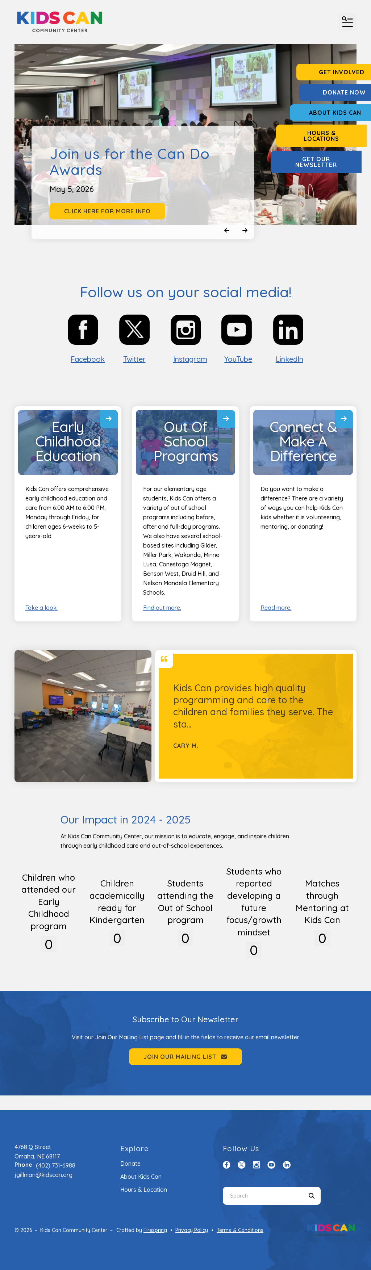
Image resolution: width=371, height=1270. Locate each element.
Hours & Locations (325, 135)
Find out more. (162, 607)
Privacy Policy (191, 1230)
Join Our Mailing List (185, 1056)
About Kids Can (326, 112)
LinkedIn (289, 359)
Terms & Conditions (240, 1230)
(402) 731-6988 (55, 1165)
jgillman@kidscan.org (43, 1174)
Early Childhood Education (67, 441)
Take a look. (41, 607)
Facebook (88, 359)
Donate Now (325, 92)
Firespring (155, 1230)
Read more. (275, 607)
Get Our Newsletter (326, 161)
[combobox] (263, 1196)
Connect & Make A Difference (303, 441)
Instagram (190, 359)
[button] (347, 22)
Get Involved (326, 72)
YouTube (238, 359)
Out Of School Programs (185, 441)
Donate (130, 1163)
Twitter (134, 359)
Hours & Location (143, 1189)
